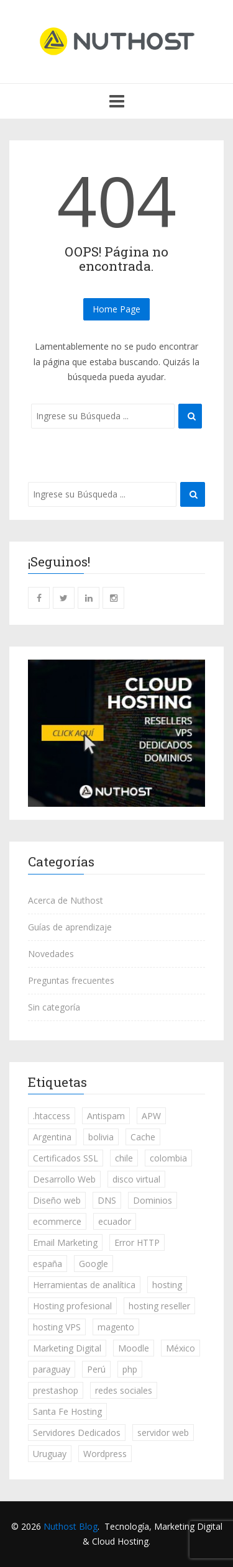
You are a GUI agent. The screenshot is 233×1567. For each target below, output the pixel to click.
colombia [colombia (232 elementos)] (168, 1158)
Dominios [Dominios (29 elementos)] (152, 1200)
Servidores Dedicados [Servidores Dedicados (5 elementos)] (77, 1432)
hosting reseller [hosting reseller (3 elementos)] (159, 1306)
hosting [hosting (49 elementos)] (167, 1285)
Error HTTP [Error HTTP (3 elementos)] (137, 1242)
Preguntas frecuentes (71, 980)
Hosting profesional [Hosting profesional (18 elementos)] (72, 1306)
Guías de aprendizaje (70, 927)
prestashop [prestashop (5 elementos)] (55, 1390)
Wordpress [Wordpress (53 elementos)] (105, 1454)
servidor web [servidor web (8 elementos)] (163, 1432)
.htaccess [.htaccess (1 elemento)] (51, 1116)
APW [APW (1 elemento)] (151, 1116)
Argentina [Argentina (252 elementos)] (52, 1137)
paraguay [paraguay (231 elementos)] (51, 1369)
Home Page (116, 309)
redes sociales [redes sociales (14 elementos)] (123, 1390)
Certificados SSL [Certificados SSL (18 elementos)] (65, 1158)
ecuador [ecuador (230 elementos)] (114, 1221)
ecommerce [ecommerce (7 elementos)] (57, 1221)
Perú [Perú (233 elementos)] (96, 1369)
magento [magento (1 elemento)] (116, 1327)
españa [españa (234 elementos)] (47, 1263)
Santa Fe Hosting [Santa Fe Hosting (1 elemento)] (67, 1411)
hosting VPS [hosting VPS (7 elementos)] (57, 1327)
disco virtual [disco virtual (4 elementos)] (136, 1179)
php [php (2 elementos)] (129, 1369)
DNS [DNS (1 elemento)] (107, 1200)
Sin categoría (54, 1007)
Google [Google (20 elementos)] (93, 1263)
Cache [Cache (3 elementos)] (142, 1137)
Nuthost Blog (70, 1526)
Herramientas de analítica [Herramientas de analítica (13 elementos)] (84, 1285)
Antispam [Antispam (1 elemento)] (106, 1116)
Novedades (51, 954)
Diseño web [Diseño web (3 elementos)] (57, 1200)
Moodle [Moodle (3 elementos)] (133, 1348)
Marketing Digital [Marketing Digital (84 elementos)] (67, 1348)
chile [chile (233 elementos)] (124, 1158)
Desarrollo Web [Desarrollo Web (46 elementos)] (64, 1179)
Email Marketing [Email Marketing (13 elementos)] (65, 1242)
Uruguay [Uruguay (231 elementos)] (49, 1454)
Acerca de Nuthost (65, 900)
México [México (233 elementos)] (180, 1348)
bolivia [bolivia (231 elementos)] (101, 1137)
